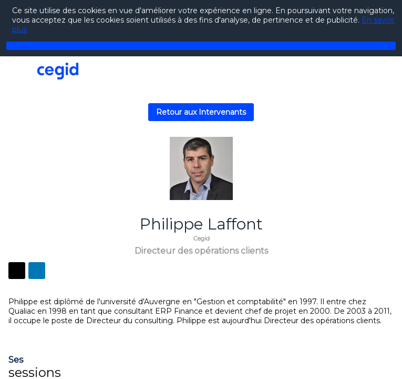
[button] (16, 72)
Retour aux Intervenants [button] (201, 112)
